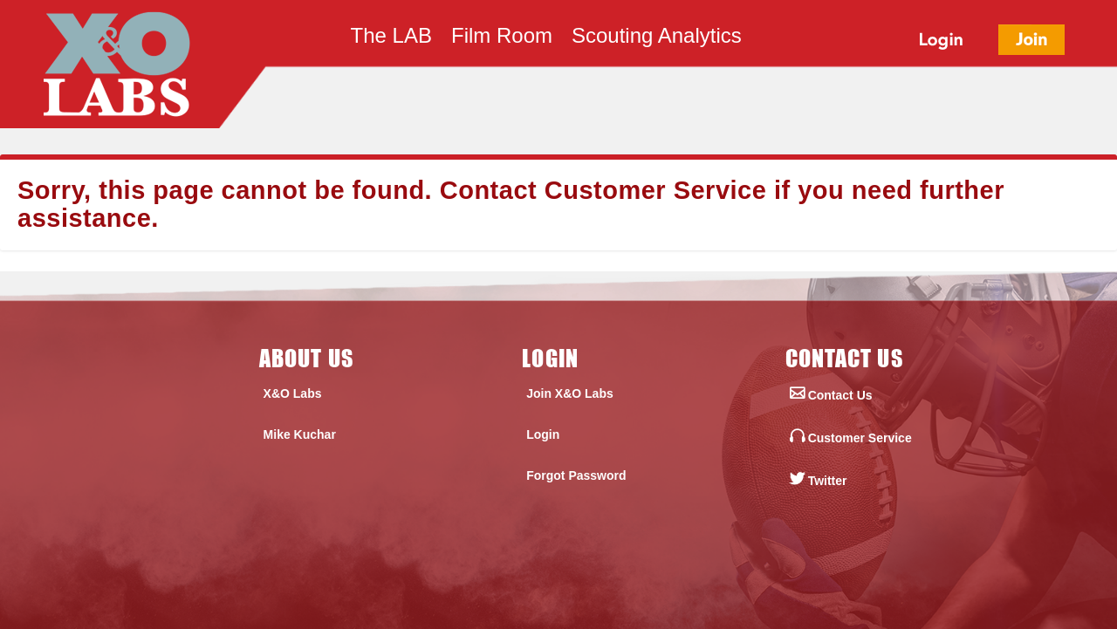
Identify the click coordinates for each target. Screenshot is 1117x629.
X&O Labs (293, 393)
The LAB (391, 38)
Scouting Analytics (657, 38)
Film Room (501, 38)
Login (542, 434)
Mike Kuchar (300, 434)
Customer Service (656, 190)
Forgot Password (576, 475)
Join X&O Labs (569, 393)
